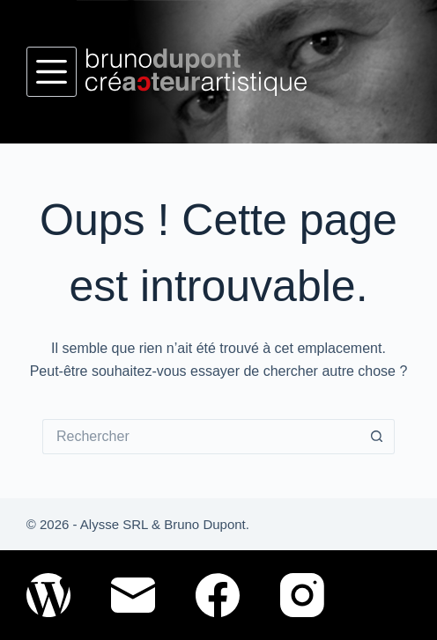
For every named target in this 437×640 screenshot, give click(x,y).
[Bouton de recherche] (377, 436)
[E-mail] (133, 595)
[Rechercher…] (200, 436)
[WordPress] (48, 595)
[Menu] (51, 72)
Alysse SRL (114, 524)
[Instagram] (302, 595)
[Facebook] (218, 595)
